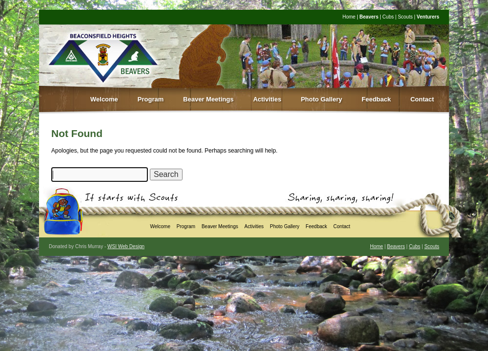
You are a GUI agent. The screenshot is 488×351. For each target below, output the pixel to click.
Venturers (428, 17)
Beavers (369, 17)
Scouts (405, 17)
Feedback (376, 99)
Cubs (388, 17)
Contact (422, 99)
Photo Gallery (321, 99)
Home (349, 17)
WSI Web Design (125, 246)
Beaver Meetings (208, 99)
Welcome (104, 99)
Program (150, 99)
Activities (267, 99)
